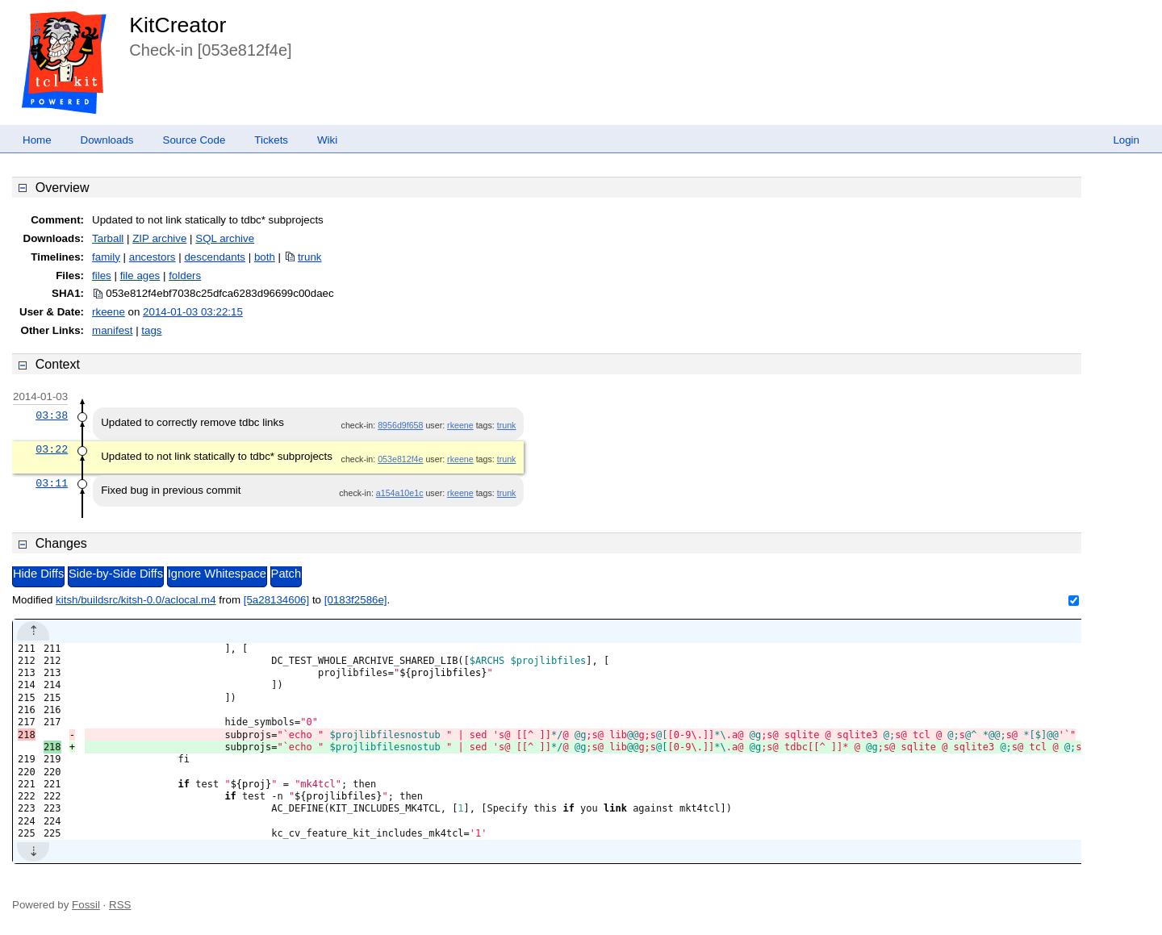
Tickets (271, 140)
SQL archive (224, 238)
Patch (286, 573)
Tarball (107, 238)
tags (151, 330)
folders (185, 275)
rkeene (108, 312)
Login (1126, 140)
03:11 (52, 483)
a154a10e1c (400, 493)
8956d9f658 (400, 425)
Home (37, 140)
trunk (310, 257)
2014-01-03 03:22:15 (193, 312)
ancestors (152, 257)
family (106, 257)
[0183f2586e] (355, 600)
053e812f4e (400, 459)
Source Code (194, 140)
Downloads (107, 140)
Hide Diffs (38, 573)
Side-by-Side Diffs (116, 573)
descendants (214, 257)
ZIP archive (159, 238)
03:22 (52, 449)
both (264, 257)
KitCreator (177, 25)
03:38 (52, 415)
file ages (140, 275)
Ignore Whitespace (217, 573)
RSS (120, 905)
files (101, 275)
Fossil (86, 905)
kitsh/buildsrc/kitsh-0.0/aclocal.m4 (136, 600)
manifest (112, 330)
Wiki (327, 140)
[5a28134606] (277, 600)
